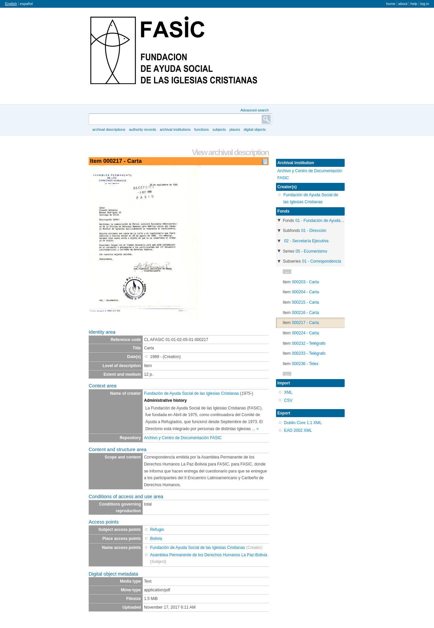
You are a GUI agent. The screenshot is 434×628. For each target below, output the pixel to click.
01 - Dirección (313, 230)
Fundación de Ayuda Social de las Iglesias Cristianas (191, 393)
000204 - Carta (305, 292)
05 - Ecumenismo (311, 251)
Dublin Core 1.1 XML (303, 422)
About (402, 4)
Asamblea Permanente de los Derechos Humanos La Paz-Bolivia (208, 555)
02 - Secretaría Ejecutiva (306, 241)
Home (390, 4)
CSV (288, 400)
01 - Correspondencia (321, 261)
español (26, 4)
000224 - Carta (305, 333)
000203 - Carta (305, 282)
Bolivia (156, 538)
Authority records (142, 129)
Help (413, 4)
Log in (424, 4)
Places (235, 129)
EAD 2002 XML (298, 430)
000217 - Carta (305, 322)
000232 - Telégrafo (309, 343)
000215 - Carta (305, 302)
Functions (201, 129)
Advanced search (254, 110)
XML (288, 392)
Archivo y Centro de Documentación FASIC (183, 437)
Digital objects (255, 129)
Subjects (219, 129)
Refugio (157, 529)
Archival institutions (175, 129)
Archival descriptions (108, 129)
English (11, 4)
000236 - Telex (305, 363)
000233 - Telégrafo (309, 353)
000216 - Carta (305, 312)
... (287, 271)
